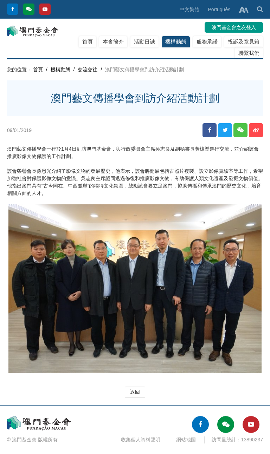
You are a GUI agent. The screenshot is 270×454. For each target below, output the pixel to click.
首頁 (87, 42)
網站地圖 (186, 439)
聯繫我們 (248, 53)
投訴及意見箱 (243, 42)
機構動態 (175, 42)
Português (219, 9)
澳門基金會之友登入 (234, 27)
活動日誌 (144, 42)
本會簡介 (113, 42)
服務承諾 (207, 42)
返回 (135, 392)
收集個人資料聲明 (140, 439)
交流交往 (87, 69)
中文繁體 (189, 9)
